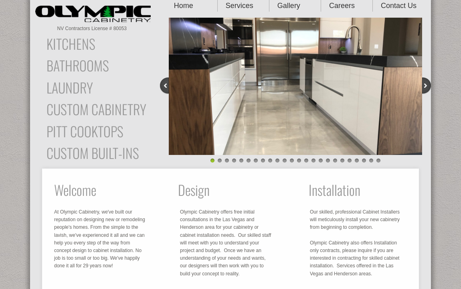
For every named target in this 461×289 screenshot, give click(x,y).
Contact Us (399, 6)
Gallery (288, 6)
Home (183, 6)
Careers (342, 6)
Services (239, 6)
